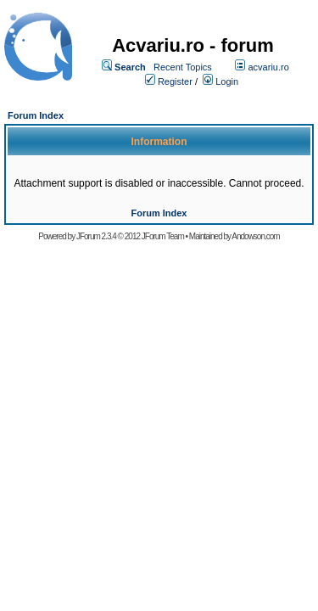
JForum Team (163, 236)
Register (175, 81)
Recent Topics (182, 67)
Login (226, 81)
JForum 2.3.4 (96, 236)
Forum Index (36, 115)
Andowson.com (255, 236)
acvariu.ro (268, 67)
